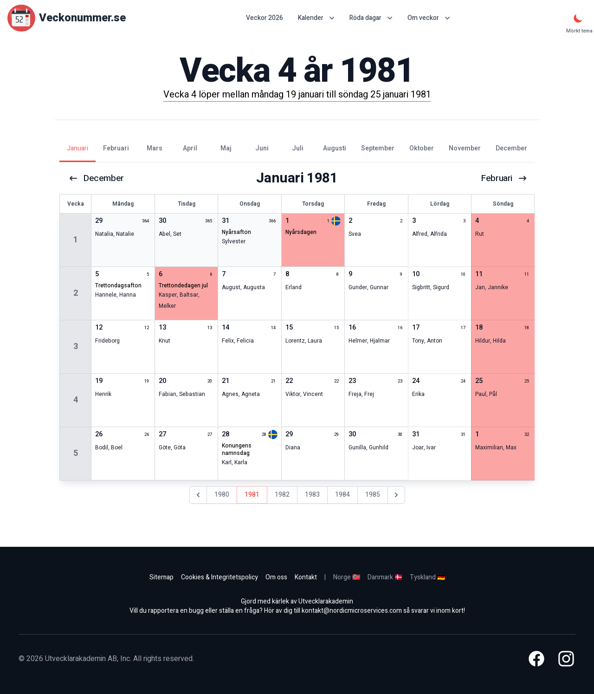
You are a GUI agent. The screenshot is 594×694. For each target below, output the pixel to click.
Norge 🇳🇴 (346, 577)
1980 (221, 494)
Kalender (316, 18)
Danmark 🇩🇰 (385, 577)
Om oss (276, 577)
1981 (252, 494)
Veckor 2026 (264, 18)
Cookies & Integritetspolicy (219, 577)
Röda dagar (371, 18)
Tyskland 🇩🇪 (427, 577)
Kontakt (306, 577)
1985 (372, 494)
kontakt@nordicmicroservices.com (352, 611)
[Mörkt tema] (578, 18)
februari (503, 178)
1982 (282, 494)
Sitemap (161, 577)
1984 (342, 494)
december (97, 178)
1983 (312, 494)
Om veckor (428, 18)
